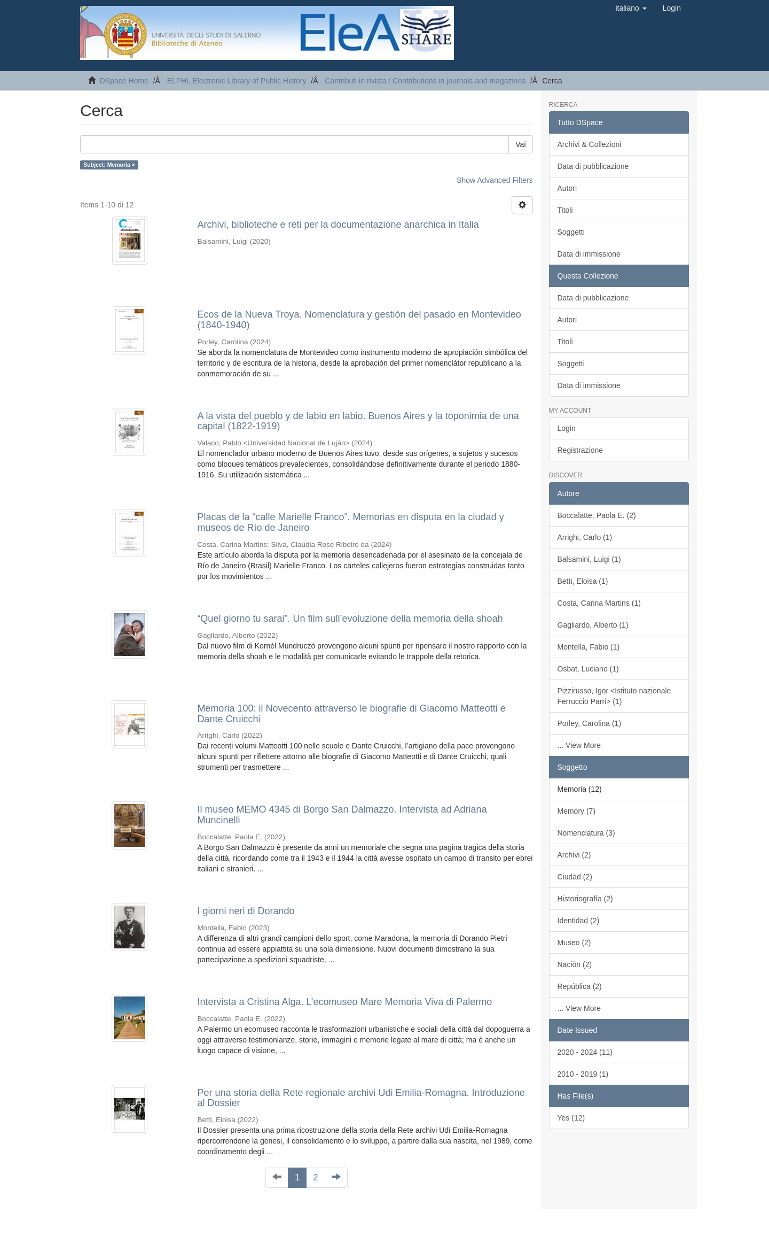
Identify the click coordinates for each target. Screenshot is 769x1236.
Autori (567, 188)
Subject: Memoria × (109, 164)
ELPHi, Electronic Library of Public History (237, 80)
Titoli (565, 210)
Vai (520, 144)
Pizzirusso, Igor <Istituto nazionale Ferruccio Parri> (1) (614, 696)
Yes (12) (571, 1118)
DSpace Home (124, 80)
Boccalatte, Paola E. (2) (597, 515)
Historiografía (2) (585, 898)
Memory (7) (577, 811)
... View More (579, 745)
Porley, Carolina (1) (590, 723)
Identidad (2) (579, 920)
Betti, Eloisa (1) (583, 581)
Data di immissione (589, 254)
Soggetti (571, 232)
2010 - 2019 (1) (583, 1074)
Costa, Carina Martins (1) (599, 603)
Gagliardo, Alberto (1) (593, 625)
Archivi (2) (574, 855)
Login (567, 428)
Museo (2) (574, 942)
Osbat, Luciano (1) (588, 669)
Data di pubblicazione (593, 166)
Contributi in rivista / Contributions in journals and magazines (425, 80)
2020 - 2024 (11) (585, 1052)
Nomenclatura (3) (586, 833)
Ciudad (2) (575, 876)
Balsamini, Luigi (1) (589, 559)
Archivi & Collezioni (590, 144)
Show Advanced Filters (494, 180)
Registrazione (580, 450)
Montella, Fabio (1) (589, 647)
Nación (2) (575, 964)
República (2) (580, 986)
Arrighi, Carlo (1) (585, 537)
